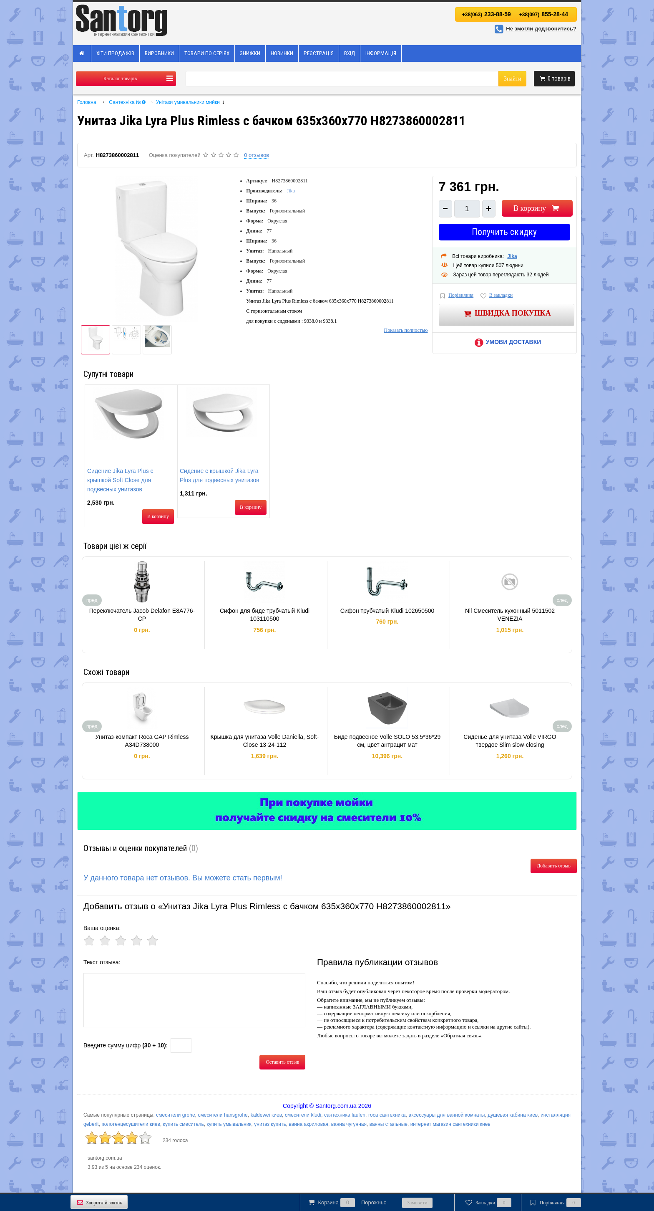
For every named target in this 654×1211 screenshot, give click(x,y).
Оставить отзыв (282, 1062)
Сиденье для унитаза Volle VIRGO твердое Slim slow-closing (509, 740)
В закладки (496, 296)
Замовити (417, 1203)
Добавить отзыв (554, 866)
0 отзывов (256, 155)
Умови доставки (506, 342)
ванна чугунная (349, 1124)
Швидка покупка (506, 313)
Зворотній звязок (99, 1202)
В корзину (537, 208)
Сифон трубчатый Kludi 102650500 (387, 610)
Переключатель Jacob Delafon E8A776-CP (142, 614)
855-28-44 (543, 14)
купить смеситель (183, 1124)
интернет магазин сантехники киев (450, 1124)
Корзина (347, 1202)
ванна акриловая (308, 1124)
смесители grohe (175, 1115)
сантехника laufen (344, 1115)
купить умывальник (228, 1124)
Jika (290, 191)
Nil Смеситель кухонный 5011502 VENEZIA (510, 614)
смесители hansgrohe (223, 1115)
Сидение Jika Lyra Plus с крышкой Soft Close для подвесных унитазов (120, 480)
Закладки (487, 1202)
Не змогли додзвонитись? (534, 28)
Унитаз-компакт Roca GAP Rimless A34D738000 (142, 740)
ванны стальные (388, 1124)
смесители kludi (303, 1115)
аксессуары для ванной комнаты (446, 1115)
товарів (554, 78)
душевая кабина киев (513, 1115)
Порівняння (456, 296)
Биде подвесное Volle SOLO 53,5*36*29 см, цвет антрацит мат (387, 740)
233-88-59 (486, 14)
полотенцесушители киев (130, 1124)
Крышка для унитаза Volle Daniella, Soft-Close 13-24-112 (265, 740)
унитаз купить (270, 1124)
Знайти (512, 79)
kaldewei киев (266, 1115)
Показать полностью (406, 330)
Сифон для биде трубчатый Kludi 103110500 (264, 614)
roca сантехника (387, 1115)
